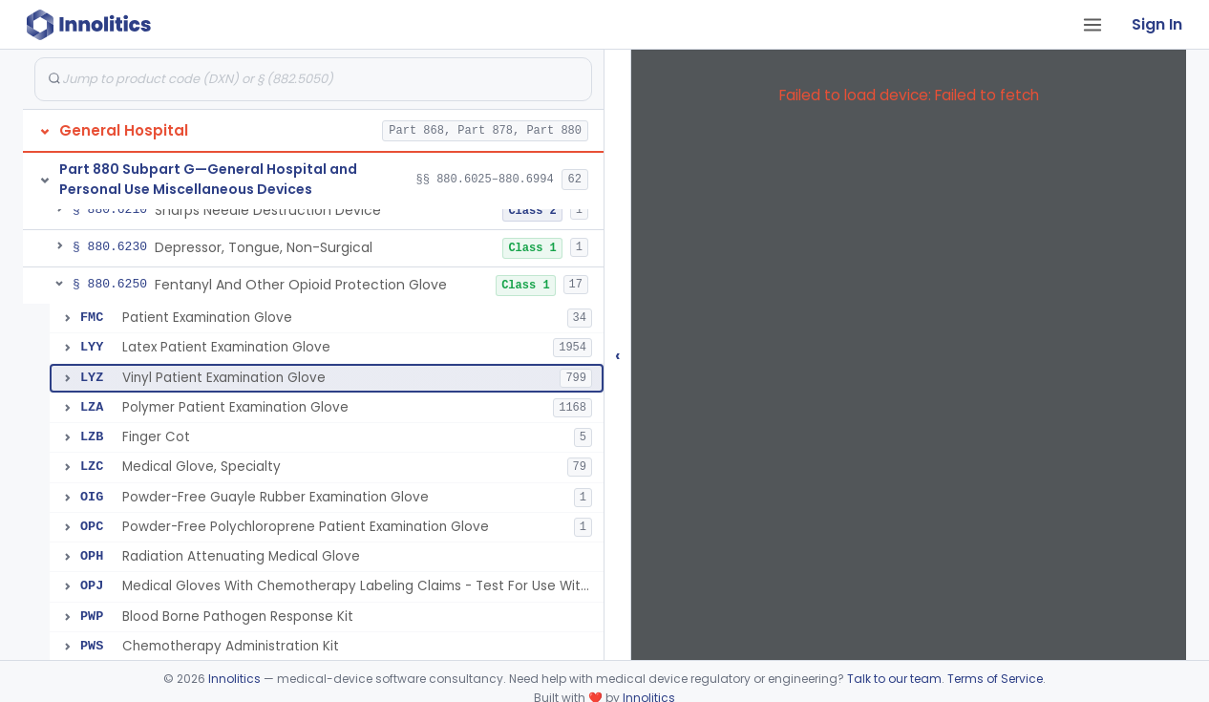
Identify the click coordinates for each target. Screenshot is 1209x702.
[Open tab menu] (1092, 25)
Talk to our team (894, 678)
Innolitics (234, 678)
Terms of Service (995, 678)
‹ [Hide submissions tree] (618, 355)
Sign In (1157, 24)
